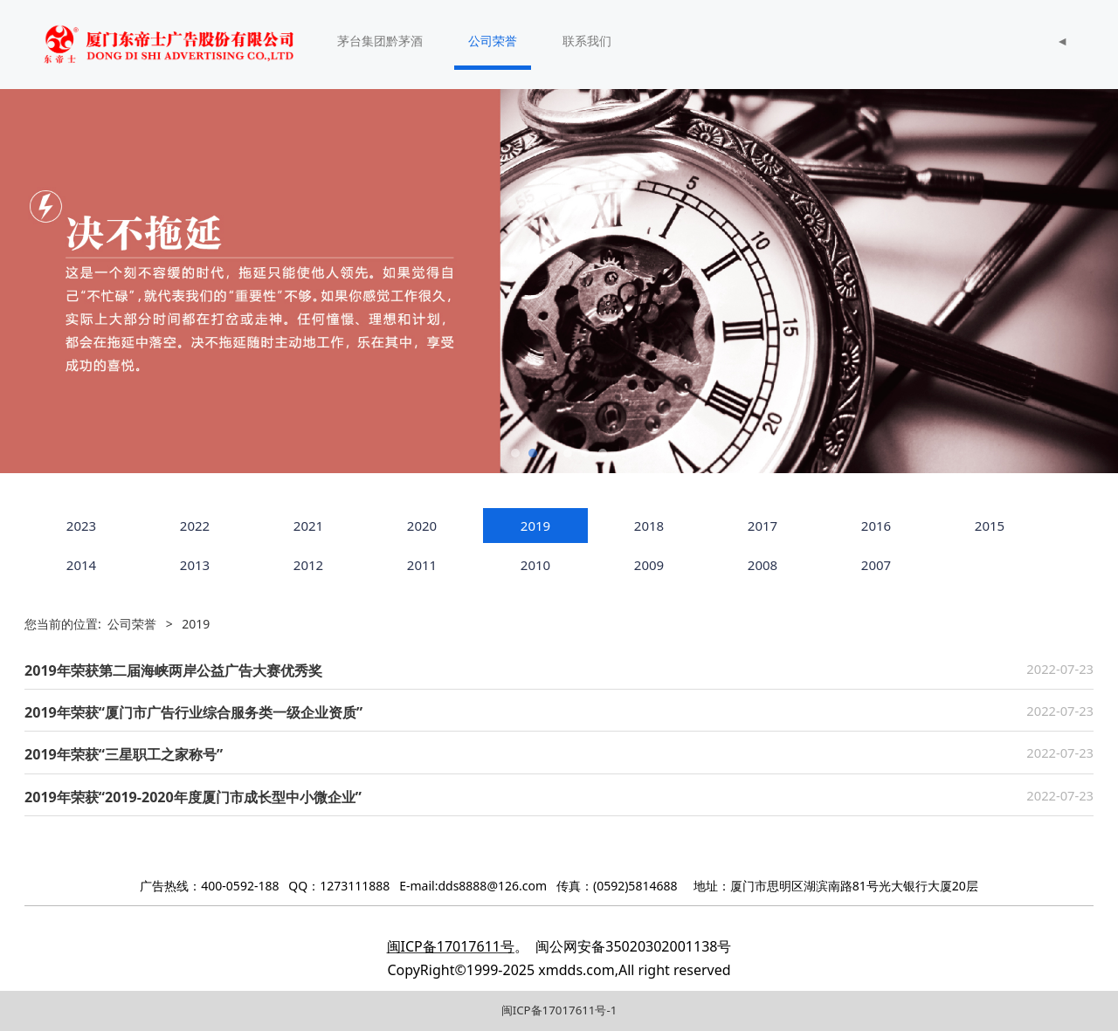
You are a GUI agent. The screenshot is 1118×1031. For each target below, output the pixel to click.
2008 (762, 565)
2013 (195, 565)
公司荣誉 (492, 40)
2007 (876, 565)
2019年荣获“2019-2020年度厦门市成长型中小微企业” (193, 797)
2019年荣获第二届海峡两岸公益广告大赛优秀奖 (173, 670)
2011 (422, 565)
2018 (649, 525)
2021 (308, 525)
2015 (989, 525)
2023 (81, 525)
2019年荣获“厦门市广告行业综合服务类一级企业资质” (193, 712)
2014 (81, 565)
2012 (308, 565)
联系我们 (586, 40)
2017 (762, 525)
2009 (649, 565)
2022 (195, 525)
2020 (422, 525)
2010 (535, 565)
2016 (876, 525)
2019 (535, 525)
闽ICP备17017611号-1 (559, 1010)
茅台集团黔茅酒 (380, 40)
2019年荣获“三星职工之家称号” (123, 754)
